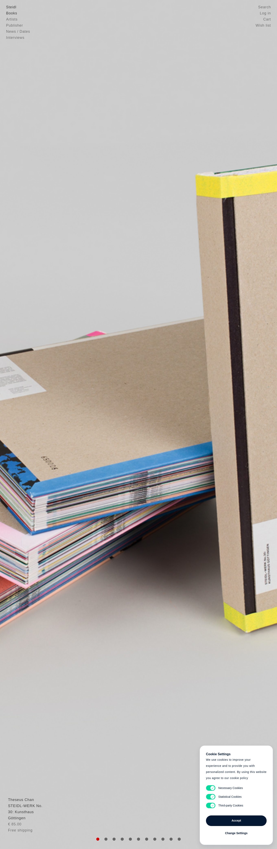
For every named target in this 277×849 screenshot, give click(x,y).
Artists (12, 19)
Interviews (15, 38)
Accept (236, 820)
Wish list (263, 25)
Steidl (11, 7)
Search (264, 7)
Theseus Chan (19, 809)
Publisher (14, 25)
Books (11, 13)
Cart (267, 19)
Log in (265, 13)
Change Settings (236, 833)
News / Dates (18, 31)
